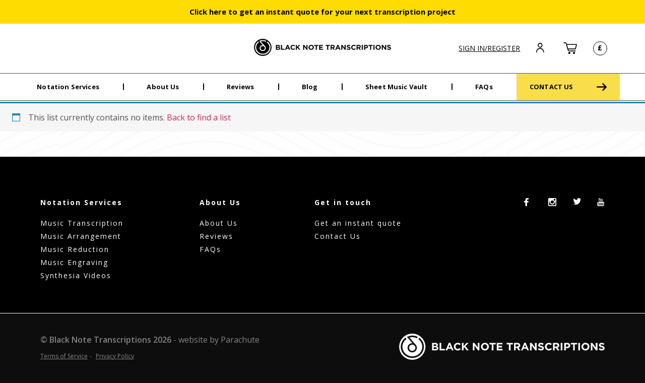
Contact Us (337, 236)
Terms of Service (64, 356)
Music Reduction (74, 249)
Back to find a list (199, 117)
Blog (310, 86)
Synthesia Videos (75, 275)
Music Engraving (74, 262)
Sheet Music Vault (396, 86)
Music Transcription (81, 223)
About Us (163, 86)
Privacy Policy (115, 356)
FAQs (484, 86)
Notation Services (68, 86)
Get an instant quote (358, 223)
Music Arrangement (80, 236)
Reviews (240, 86)
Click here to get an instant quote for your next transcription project (322, 12)
